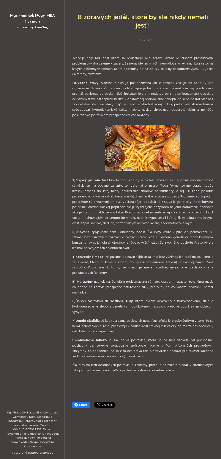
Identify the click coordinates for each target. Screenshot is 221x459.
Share (81, 405)
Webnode (46, 452)
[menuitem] (32, 198)
